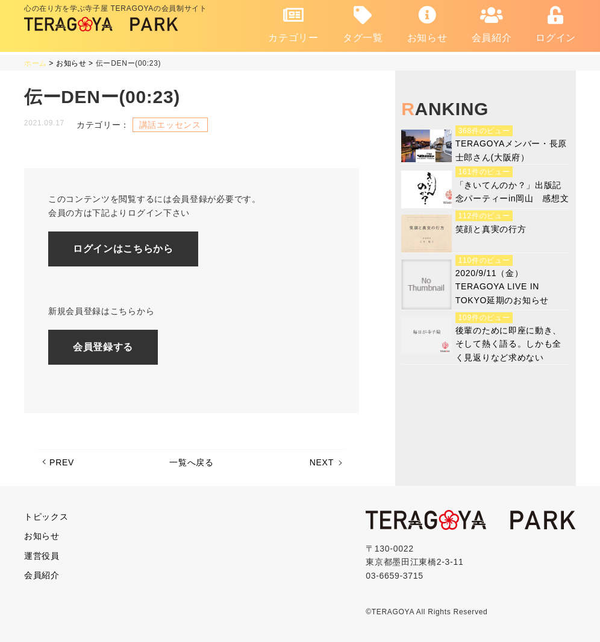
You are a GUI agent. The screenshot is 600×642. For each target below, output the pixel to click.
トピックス (46, 516)
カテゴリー (293, 24)
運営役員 (42, 556)
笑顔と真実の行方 (491, 229)
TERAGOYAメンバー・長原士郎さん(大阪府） (511, 150)
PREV (61, 462)
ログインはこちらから (123, 249)
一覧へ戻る (191, 462)
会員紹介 (492, 24)
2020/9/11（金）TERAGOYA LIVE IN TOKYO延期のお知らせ (502, 286)
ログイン (556, 24)
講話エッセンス (170, 125)
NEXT (322, 462)
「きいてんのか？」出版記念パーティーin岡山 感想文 (512, 191)
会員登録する (103, 347)
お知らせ (427, 24)
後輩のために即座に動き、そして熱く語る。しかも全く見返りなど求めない (508, 344)
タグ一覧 (363, 24)
